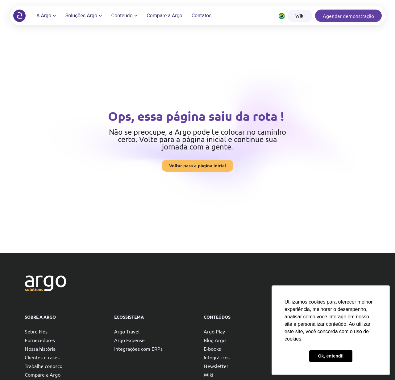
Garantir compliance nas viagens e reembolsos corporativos (330, 347)
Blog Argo (215, 340)
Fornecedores (40, 340)
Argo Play (214, 331)
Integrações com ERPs (138, 348)
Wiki (208, 374)
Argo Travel (126, 331)
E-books (212, 348)
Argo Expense (129, 340)
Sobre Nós (36, 331)
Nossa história (40, 348)
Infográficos (217, 357)
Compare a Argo (42, 374)
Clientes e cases (42, 357)
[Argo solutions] (19, 16)
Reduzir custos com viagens (323, 332)
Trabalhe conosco (43, 366)
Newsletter (216, 366)
